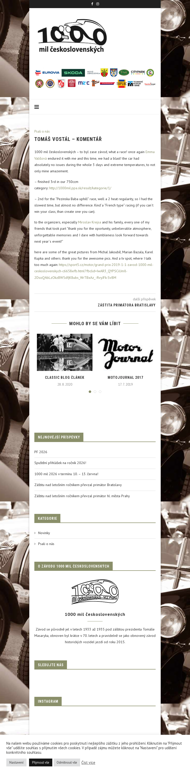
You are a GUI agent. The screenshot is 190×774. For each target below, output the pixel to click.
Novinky (44, 533)
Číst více (88, 762)
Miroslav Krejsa (89, 222)
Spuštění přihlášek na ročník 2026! (60, 463)
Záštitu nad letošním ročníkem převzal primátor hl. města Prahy (82, 496)
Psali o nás (42, 132)
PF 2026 (40, 452)
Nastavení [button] (16, 762)
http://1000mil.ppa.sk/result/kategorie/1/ (80, 188)
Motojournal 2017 (125, 377)
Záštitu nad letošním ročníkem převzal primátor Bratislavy (78, 485)
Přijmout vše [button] (40, 762)
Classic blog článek (64, 377)
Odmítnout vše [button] (67, 762)
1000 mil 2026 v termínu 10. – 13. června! (66, 474)
